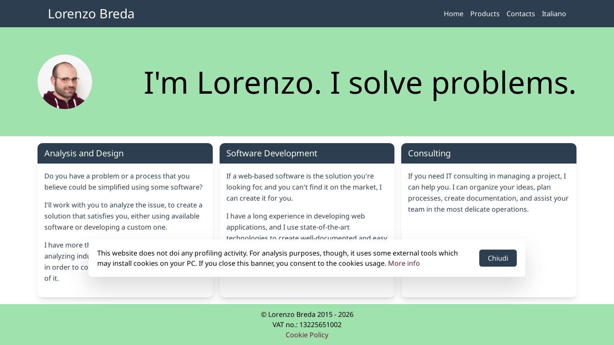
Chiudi (498, 258)
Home (453, 13)
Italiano (554, 13)
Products (485, 13)
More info (404, 263)
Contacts (521, 13)
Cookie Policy (307, 334)
